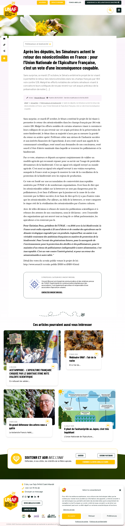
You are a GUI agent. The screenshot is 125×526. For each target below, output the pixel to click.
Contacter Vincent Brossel (52, 293)
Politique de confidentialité (98, 522)
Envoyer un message (32, 492)
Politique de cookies (81, 522)
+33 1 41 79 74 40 (31, 489)
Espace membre (57, 3)
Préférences (112, 516)
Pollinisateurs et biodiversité (38, 44)
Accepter (71, 516)
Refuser (92, 516)
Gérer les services (69, 510)
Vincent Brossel (39, 98)
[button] (120, 490)
